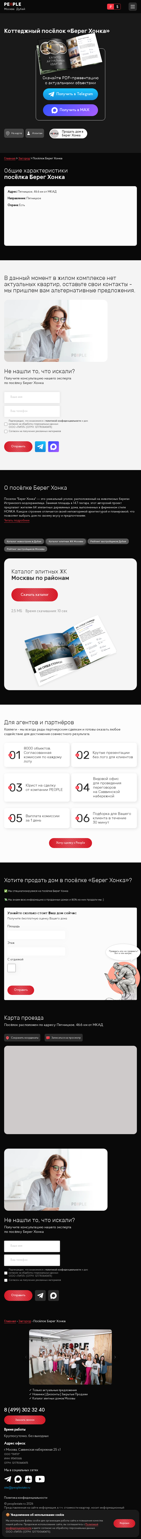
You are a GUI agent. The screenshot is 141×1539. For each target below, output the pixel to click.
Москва (9, 9)
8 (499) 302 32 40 (24, 1410)
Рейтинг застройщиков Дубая (108, 541)
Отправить (18, 446)
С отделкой (15, 959)
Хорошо (124, 1523)
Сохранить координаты (22, 1038)
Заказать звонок (25, 1420)
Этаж (10, 943)
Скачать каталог (34, 594)
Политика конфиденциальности (25, 1497)
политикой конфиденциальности (63, 421)
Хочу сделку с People (70, 843)
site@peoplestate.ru (17, 1487)
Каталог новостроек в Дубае (24, 541)
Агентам (34, 133)
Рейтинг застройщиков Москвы (25, 549)
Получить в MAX (70, 110)
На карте (14, 133)
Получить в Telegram (70, 94)
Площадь (13, 926)
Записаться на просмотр (63, 1038)
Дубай (20, 9)
